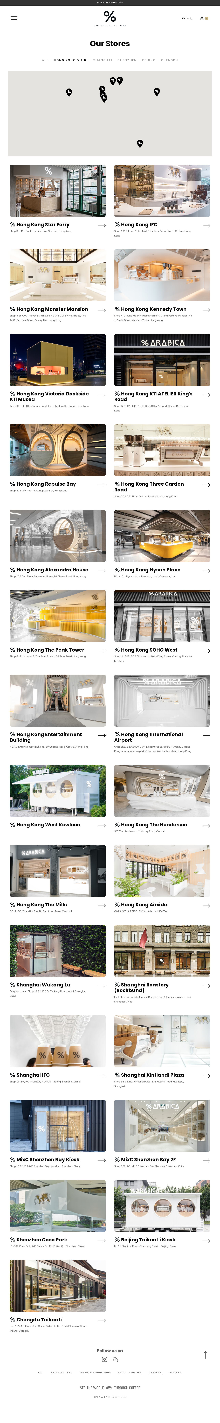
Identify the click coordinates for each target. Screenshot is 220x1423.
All (34, 60)
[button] (113, 81)
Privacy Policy (130, 1390)
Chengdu (180, 60)
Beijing (155, 60)
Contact (175, 1390)
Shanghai (100, 60)
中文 (189, 18)
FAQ (41, 1390)
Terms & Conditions (95, 1390)
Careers (155, 1390)
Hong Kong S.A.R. (64, 60)
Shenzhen (129, 60)
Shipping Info (62, 1390)
